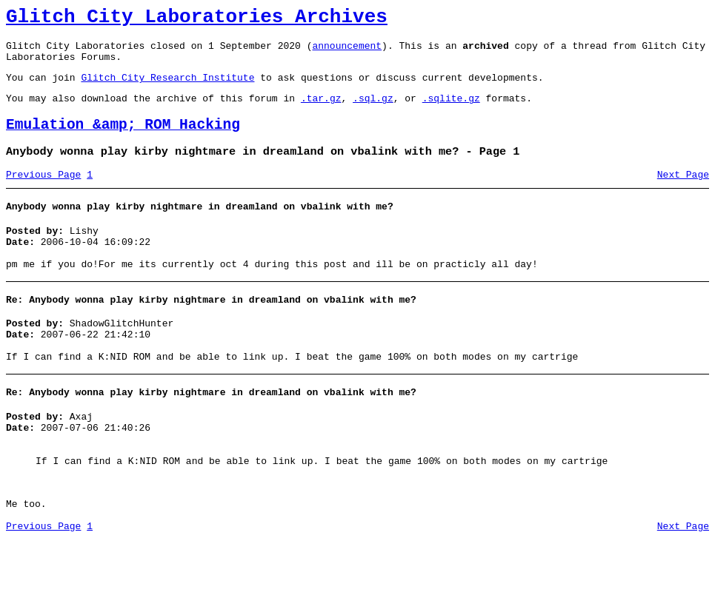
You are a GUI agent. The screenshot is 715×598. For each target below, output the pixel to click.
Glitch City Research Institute (167, 88)
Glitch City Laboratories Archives (197, 19)
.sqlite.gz (451, 111)
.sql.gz (373, 111)
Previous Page (43, 194)
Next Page (683, 194)
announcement (347, 51)
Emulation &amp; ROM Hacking (123, 140)
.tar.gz (321, 111)
